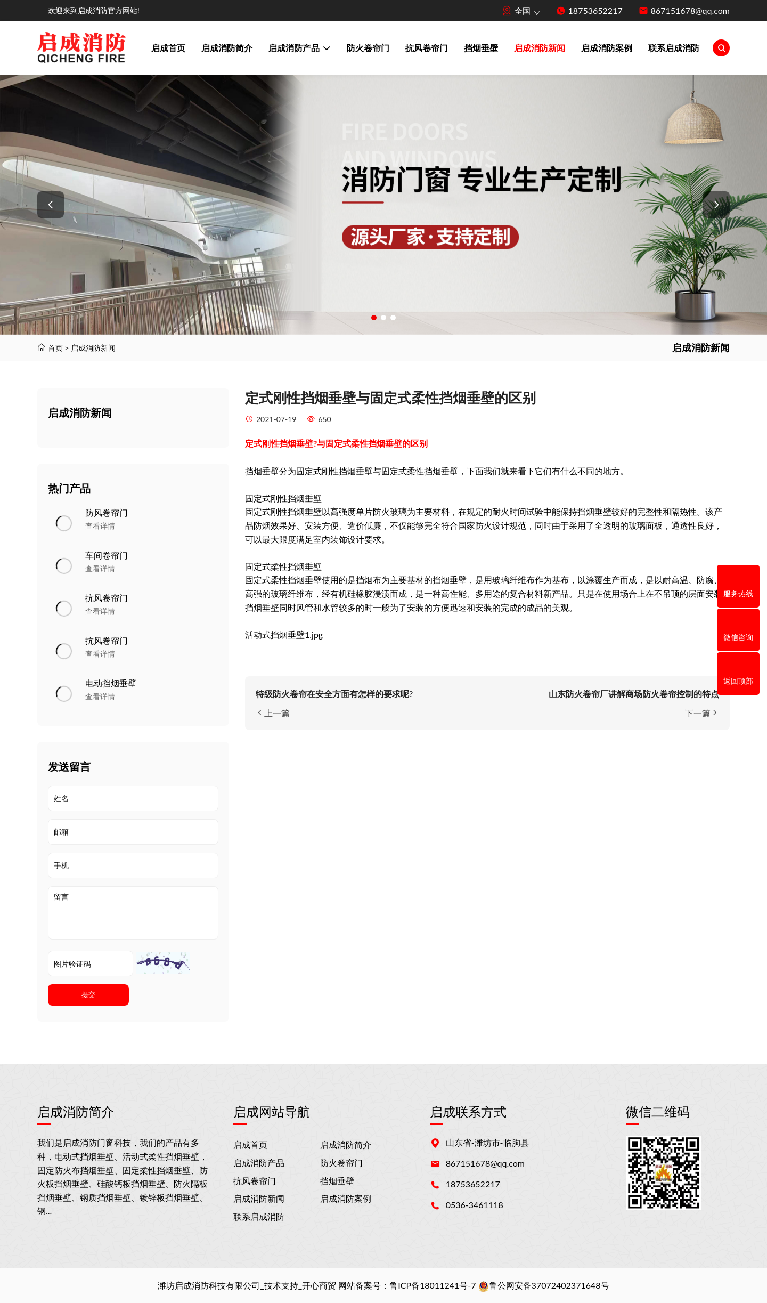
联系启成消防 (673, 48)
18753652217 (595, 10)
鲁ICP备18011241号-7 (432, 1285)
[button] (50, 204)
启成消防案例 (606, 48)
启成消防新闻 (539, 48)
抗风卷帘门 (426, 48)
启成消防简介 (226, 48)
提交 (88, 995)
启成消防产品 (299, 49)
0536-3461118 (474, 1205)
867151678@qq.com (690, 10)
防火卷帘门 (368, 48)
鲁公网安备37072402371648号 (543, 1285)
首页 (55, 347)
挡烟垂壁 (481, 48)
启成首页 (168, 48)
